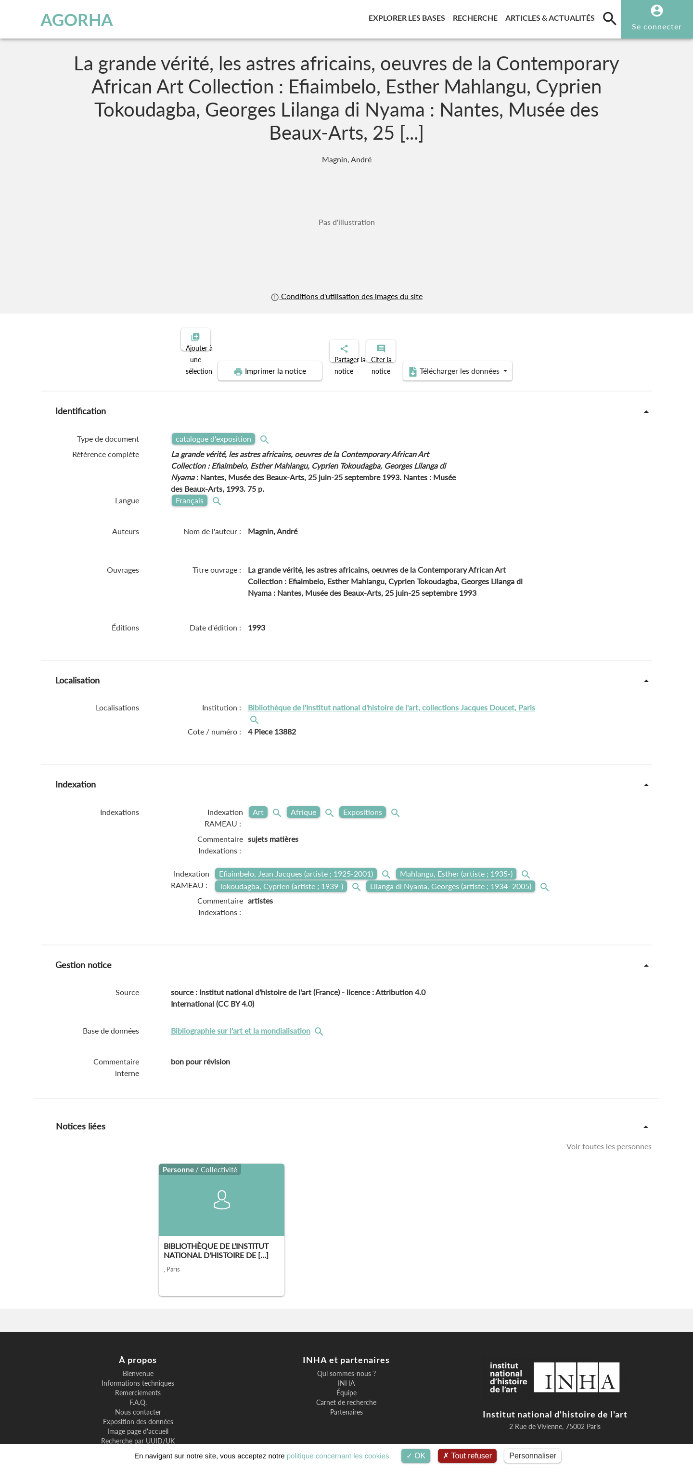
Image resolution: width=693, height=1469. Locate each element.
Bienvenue (138, 1340)
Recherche (477, 16)
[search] (610, 18)
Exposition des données (138, 1388)
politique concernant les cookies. (339, 1456)
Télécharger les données (567, 338)
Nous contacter (138, 1379)
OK (416, 1456)
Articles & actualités (552, 16)
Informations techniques (138, 1350)
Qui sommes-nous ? (346, 1340)
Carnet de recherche (346, 1369)
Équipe (346, 1359)
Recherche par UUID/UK (138, 1407)
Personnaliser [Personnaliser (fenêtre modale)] (532, 1456)
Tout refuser (467, 1456)
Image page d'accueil (137, 1398)
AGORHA (57, 19)
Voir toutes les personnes (609, 1112)
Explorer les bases (409, 16)
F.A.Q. (138, 1369)
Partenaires (346, 1379)
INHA (346, 1350)
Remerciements (138, 1359)
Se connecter (657, 26)
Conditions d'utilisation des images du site (346, 296)
